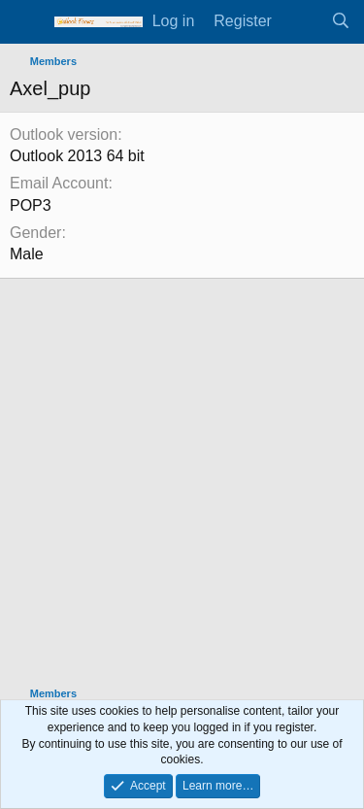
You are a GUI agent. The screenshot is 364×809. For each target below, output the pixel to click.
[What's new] (301, 21)
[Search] (340, 21)
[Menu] (27, 22)
